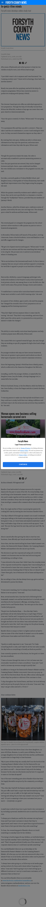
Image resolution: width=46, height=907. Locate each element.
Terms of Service (26, 448)
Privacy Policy (24, 450)
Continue (23, 464)
